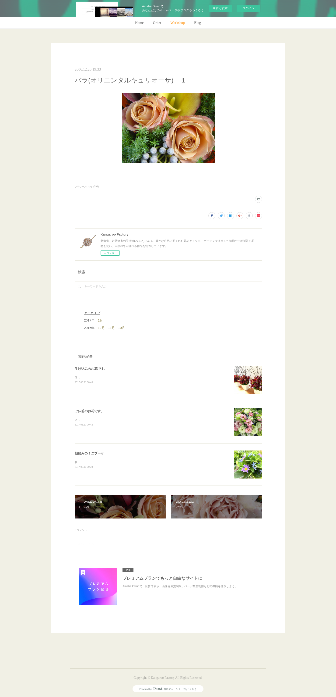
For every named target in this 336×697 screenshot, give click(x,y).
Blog (197, 23)
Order (157, 23)
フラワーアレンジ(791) (87, 186)
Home (139, 23)
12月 (101, 328)
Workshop (178, 23)
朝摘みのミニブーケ (89, 453)
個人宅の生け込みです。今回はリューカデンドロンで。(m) (112, 377)
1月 (100, 320)
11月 (111, 328)
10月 (121, 328)
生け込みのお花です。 (91, 369)
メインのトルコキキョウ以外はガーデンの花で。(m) (107, 420)
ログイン (248, 8)
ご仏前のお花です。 (89, 411)
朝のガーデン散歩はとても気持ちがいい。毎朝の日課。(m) (112, 462)
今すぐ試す (220, 8)
